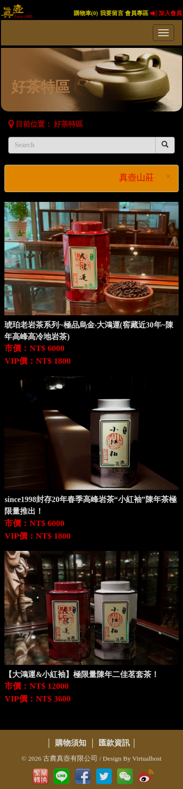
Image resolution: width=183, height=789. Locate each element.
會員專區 (136, 13)
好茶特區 (68, 124)
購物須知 (70, 743)
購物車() (86, 13)
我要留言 (111, 13)
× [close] (168, 177)
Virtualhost (147, 758)
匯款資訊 (114, 743)
